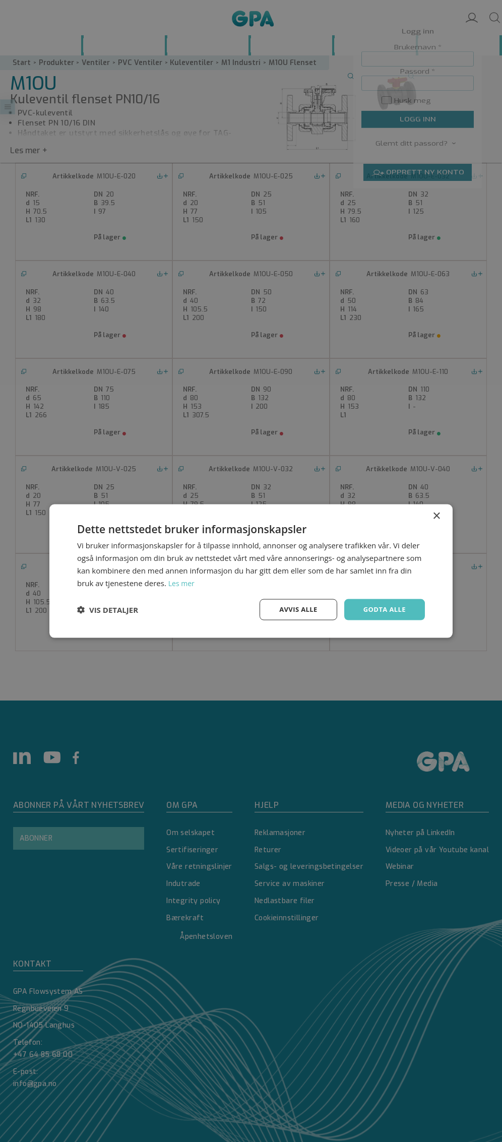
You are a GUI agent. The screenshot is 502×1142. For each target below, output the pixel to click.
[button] (107, 609)
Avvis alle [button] (293, 609)
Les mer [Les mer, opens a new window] (182, 582)
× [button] (436, 515)
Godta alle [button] (383, 609)
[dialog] (251, 571)
